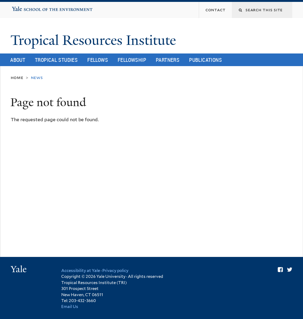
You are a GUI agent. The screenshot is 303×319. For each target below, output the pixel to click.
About (17, 59)
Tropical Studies (56, 59)
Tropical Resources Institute (94, 40)
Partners (167, 59)
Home (17, 77)
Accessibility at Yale (80, 270)
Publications (205, 59)
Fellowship (132, 59)
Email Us (69, 306)
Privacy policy (115, 270)
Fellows (97, 59)
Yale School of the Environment (29, 7)
